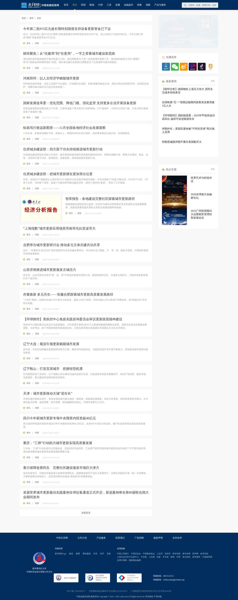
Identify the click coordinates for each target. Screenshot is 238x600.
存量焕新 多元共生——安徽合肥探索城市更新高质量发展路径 (68, 294)
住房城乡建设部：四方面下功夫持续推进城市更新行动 (62, 149)
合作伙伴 (177, 538)
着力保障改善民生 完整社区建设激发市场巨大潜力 (61, 467)
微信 (71, 553)
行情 (100, 5)
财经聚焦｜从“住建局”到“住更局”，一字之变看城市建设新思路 (69, 53)
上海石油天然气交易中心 (128, 557)
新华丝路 (176, 553)
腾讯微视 (87, 553)
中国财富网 (207, 557)
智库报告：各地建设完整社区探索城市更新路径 (100, 198)
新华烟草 (196, 557)
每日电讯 (186, 557)
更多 (213, 81)
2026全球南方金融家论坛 (201, 196)
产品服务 (101, 538)
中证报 (144, 557)
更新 (37, 43)
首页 (66, 5)
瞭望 (173, 557)
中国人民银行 (123, 553)
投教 (139, 5)
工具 (109, 5)
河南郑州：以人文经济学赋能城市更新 (51, 78)
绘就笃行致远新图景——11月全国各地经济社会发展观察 (64, 128)
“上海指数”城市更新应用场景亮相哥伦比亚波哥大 (59, 228)
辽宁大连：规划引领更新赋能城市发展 (51, 344)
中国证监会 (136, 553)
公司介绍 (82, 538)
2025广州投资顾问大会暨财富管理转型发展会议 (201, 214)
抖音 (95, 553)
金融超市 (128, 5)
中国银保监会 (149, 553)
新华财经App (60, 553)
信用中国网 (122, 560)
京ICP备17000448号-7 (76, 591)
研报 (83, 5)
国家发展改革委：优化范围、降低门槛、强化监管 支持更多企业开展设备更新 (79, 103)
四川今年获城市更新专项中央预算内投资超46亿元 (59, 418)
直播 (117, 5)
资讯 (74, 5)
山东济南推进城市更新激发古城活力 (49, 269)
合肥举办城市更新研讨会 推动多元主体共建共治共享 (61, 245)
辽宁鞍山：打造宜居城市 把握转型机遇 (53, 368)
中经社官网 (62, 538)
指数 (148, 5)
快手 (102, 553)
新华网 (195, 553)
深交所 (168, 553)
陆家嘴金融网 (135, 560)
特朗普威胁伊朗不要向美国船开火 (182, 141)
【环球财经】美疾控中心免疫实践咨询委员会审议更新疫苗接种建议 (72, 319)
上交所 (160, 553)
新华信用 (186, 553)
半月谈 (166, 557)
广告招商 (139, 538)
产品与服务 (160, 5)
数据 (92, 5)
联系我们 (120, 538)
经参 (159, 557)
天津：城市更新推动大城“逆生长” (47, 393)
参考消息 (204, 553)
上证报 (152, 557)
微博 (78, 553)
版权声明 (158, 538)
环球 (178, 557)
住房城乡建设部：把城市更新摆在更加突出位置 (58, 174)
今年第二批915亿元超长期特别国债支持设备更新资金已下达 (67, 29)
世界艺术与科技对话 (201, 179)
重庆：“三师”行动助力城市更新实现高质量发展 (57, 443)
